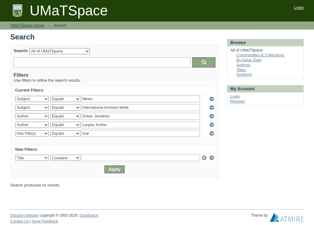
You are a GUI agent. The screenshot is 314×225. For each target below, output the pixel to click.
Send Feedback (45, 221)
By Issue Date (248, 60)
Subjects (244, 74)
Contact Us (19, 221)
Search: (21, 50)
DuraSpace (88, 215)
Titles (241, 70)
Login (299, 7)
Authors (243, 65)
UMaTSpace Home (27, 25)
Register (237, 101)
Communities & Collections (260, 55)
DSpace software (24, 215)
